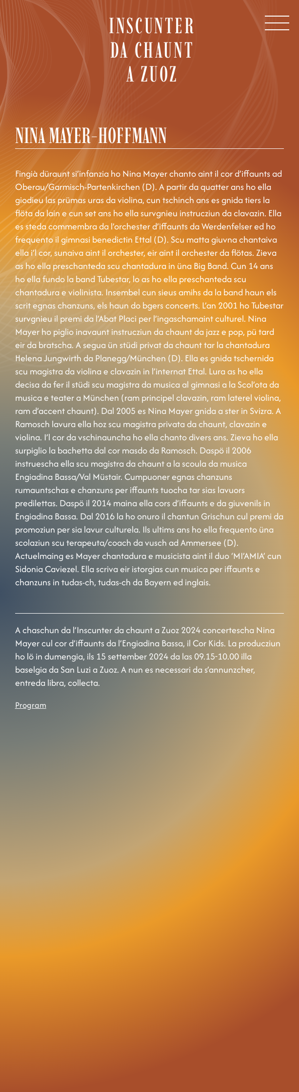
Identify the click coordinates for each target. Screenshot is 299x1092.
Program (30, 705)
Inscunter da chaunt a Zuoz (152, 49)
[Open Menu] (277, 23)
